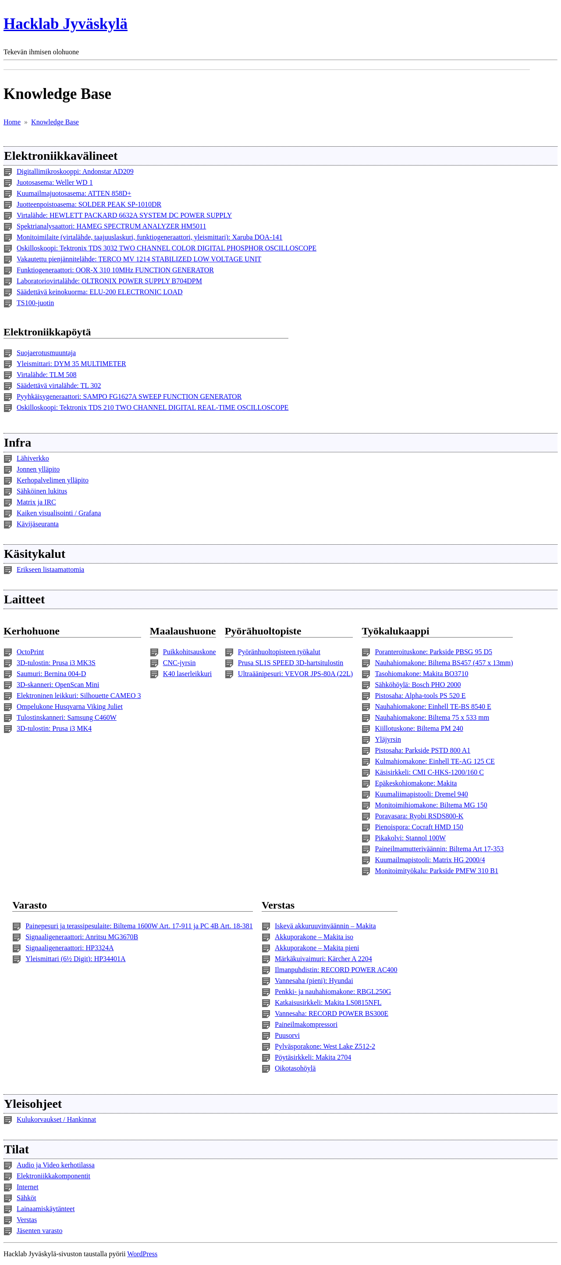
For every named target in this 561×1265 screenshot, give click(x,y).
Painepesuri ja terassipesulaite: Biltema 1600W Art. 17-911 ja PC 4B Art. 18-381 (139, 926)
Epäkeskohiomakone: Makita (416, 783)
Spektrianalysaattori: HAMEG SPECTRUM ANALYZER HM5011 (111, 226)
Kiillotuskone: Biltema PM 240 (419, 728)
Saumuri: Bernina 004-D (51, 673)
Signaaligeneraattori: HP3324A (69, 947)
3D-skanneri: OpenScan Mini (58, 684)
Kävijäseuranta (38, 524)
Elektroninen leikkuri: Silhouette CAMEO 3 (79, 695)
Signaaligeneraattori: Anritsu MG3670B (81, 937)
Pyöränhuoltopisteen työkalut (279, 651)
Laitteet (24, 599)
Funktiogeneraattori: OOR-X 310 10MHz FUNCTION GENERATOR (115, 270)
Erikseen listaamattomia (50, 569)
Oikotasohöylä (295, 1068)
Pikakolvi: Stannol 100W (410, 838)
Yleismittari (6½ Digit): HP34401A (75, 958)
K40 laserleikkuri (187, 673)
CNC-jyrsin (179, 662)
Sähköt (26, 1198)
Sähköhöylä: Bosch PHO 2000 (418, 684)
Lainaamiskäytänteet (46, 1208)
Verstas (278, 905)
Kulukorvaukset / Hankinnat (56, 1119)
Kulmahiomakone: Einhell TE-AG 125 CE (434, 761)
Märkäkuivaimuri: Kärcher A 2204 (323, 958)
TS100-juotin (35, 303)
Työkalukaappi (395, 631)
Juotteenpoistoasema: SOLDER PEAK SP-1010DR (89, 204)
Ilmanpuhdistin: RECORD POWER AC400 (336, 969)
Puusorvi (287, 1035)
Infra (17, 442)
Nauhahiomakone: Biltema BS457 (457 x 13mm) (444, 662)
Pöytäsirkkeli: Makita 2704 (313, 1057)
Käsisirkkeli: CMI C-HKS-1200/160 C (429, 772)
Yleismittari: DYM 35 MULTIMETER (71, 363)
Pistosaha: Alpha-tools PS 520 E (420, 695)
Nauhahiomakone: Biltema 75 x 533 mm (432, 717)
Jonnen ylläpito (38, 469)
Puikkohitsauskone (189, 651)
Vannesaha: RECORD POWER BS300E (331, 1013)
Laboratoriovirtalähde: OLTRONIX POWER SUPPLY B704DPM (109, 281)
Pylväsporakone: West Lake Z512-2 (325, 1046)
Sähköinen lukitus (42, 491)
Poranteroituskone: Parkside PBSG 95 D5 (433, 651)
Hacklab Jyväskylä (66, 23)
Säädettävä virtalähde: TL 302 (59, 385)
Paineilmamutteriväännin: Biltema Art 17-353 (439, 849)
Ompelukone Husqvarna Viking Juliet (70, 706)
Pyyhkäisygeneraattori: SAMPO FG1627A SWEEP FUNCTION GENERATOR (129, 396)
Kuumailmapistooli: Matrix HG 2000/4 (430, 859)
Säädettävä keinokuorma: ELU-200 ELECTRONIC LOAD (100, 292)
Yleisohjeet (33, 1103)
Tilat (16, 1149)
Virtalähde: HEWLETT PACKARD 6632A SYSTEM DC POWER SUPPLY (124, 215)
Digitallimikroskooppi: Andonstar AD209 (75, 171)
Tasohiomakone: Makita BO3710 (421, 673)
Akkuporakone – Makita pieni (317, 947)
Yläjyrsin (388, 739)
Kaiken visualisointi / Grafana (59, 513)
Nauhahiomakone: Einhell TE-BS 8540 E (433, 706)
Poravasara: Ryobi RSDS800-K (419, 816)
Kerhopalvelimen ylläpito (53, 480)
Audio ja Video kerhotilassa (56, 1165)
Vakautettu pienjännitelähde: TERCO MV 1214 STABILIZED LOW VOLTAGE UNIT (139, 259)
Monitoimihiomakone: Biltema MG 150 (431, 805)
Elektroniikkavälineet (60, 155)
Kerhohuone (32, 631)
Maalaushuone (183, 631)
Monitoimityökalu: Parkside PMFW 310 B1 (436, 870)
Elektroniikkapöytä (47, 332)
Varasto (29, 905)
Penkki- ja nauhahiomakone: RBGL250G (333, 991)
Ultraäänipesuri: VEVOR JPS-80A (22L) (295, 673)
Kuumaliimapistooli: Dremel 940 (421, 794)
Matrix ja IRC (36, 502)
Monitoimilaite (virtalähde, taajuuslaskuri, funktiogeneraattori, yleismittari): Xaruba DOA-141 (150, 237)
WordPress (142, 1254)
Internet (28, 1187)
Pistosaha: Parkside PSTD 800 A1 (422, 750)
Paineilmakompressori (306, 1024)
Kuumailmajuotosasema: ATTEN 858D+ (74, 193)
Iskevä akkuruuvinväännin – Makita (325, 926)
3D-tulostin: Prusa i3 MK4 (54, 728)
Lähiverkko (33, 458)
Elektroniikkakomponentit (53, 1176)
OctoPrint (30, 651)
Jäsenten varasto (39, 1230)
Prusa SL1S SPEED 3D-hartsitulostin (290, 662)
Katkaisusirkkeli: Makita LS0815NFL (328, 1002)
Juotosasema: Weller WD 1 (55, 182)
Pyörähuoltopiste (263, 631)
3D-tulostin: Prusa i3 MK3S (56, 662)
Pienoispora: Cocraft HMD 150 (419, 827)
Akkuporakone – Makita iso (314, 937)
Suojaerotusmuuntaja (46, 352)
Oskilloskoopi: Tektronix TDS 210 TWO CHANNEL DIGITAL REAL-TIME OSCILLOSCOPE (152, 407)
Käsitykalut (34, 553)
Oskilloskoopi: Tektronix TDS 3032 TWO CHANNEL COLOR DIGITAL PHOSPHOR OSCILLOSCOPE (166, 248)
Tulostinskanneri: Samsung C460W (67, 717)
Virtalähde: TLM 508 (47, 374)
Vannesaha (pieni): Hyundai (314, 980)
